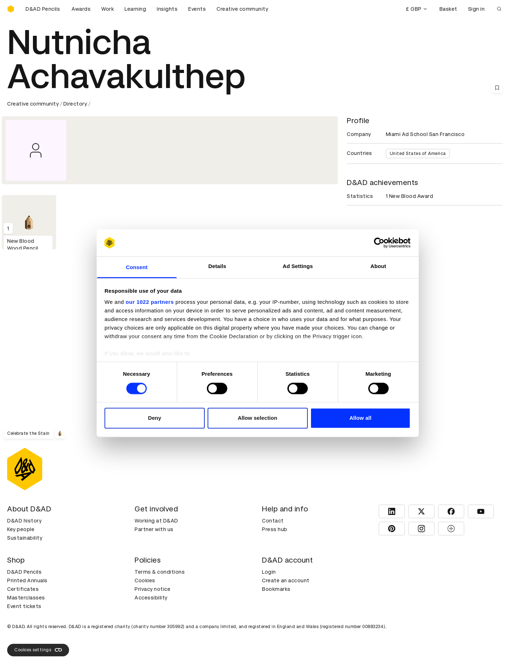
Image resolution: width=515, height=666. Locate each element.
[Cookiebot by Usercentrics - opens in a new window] (379, 242)
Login (269, 572)
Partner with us (154, 529)
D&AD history (24, 521)
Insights (167, 9)
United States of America (418, 153)
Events (197, 9)
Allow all (360, 418)
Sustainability (24, 538)
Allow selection (257, 418)
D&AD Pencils (24, 572)
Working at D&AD (156, 521)
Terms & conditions (160, 572)
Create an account (286, 580)
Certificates (23, 589)
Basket (448, 9)
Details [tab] (217, 266)
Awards (81, 9)
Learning (135, 9)
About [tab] (378, 266)
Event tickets (24, 606)
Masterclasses (26, 598)
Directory (75, 104)
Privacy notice (152, 589)
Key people (20, 529)
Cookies (145, 580)
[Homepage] (10, 9)
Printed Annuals (27, 580)
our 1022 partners (150, 302)
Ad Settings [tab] (298, 266)
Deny (154, 418)
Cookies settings (38, 649)
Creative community (242, 9)
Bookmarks (276, 589)
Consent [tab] (137, 267)
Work (107, 9)
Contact (273, 521)
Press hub (274, 529)
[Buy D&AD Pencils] (43, 9)
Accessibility (151, 598)
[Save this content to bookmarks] (497, 87)
